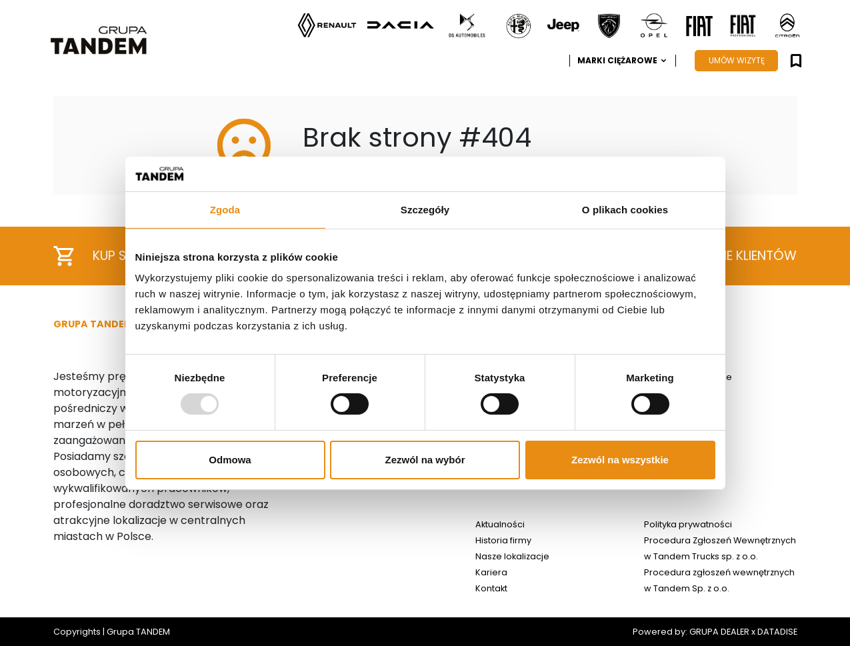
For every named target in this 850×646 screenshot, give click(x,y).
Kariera (491, 572)
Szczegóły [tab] (425, 209)
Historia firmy (503, 540)
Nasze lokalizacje (512, 556)
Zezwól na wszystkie (620, 459)
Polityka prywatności (688, 524)
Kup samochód (124, 256)
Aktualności (500, 524)
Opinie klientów (727, 256)
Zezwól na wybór (425, 459)
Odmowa (230, 459)
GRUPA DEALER (719, 631)
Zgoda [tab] (225, 209)
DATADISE (777, 631)
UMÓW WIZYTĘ (737, 60)
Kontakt (491, 588)
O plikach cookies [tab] (625, 209)
